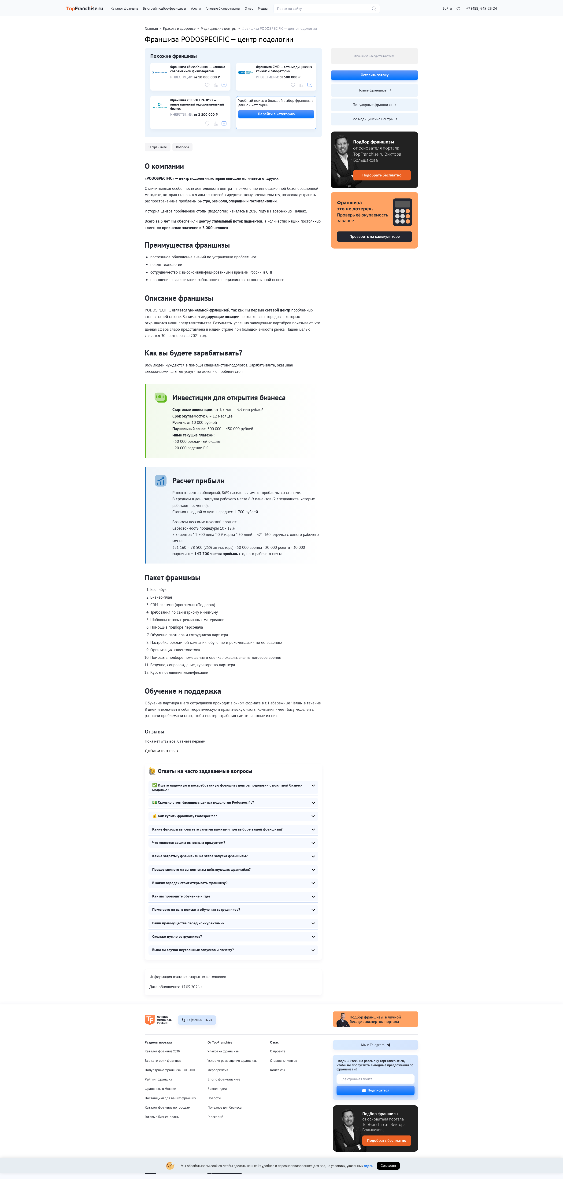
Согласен (388, 1170)
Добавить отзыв (161, 751)
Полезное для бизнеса (224, 1122)
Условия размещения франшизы (232, 1075)
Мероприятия (217, 1084)
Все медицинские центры (374, 119)
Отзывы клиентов (283, 1075)
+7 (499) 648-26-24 (481, 10)
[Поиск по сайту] (326, 10)
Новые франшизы (374, 90)
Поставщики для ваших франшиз (170, 1112)
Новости (214, 1112)
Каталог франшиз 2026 (162, 1065)
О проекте (277, 1065)
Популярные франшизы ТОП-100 (170, 1084)
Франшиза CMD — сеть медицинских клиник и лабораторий (284, 69)
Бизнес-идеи (217, 1103)
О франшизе (157, 147)
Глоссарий (215, 1131)
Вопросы (183, 147)
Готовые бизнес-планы (162, 1131)
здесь (368, 1170)
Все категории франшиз (163, 1075)
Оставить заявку (375, 74)
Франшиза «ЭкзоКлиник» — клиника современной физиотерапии (197, 69)
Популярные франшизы (374, 104)
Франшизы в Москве (160, 1103)
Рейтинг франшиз (158, 1093)
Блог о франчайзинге (223, 1093)
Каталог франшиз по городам (167, 1122)
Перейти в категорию (276, 114)
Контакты (277, 1084)
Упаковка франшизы (223, 1065)
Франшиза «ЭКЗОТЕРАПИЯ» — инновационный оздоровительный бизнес (197, 104)
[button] (447, 10)
